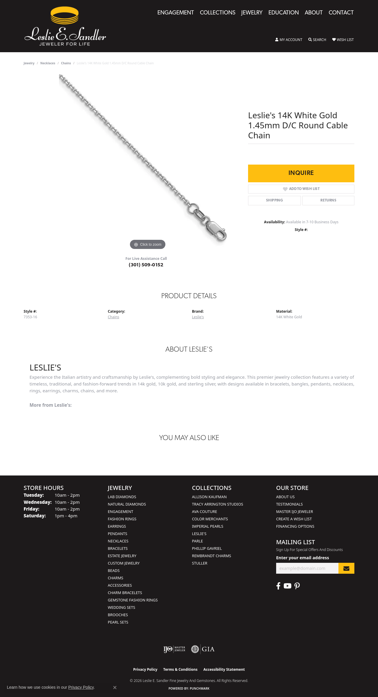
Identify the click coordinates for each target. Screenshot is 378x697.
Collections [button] (217, 13)
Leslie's (198, 316)
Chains (66, 63)
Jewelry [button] (252, 13)
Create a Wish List (294, 518)
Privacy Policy (145, 669)
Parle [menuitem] (197, 541)
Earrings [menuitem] (117, 526)
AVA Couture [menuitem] (204, 511)
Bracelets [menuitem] (118, 548)
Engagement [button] (175, 13)
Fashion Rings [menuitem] (122, 518)
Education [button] (283, 13)
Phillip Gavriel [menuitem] (207, 548)
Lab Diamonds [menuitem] (122, 496)
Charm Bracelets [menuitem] (125, 592)
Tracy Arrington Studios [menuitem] (217, 504)
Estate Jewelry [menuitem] (122, 555)
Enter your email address (302, 557)
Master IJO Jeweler (294, 511)
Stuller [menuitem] (199, 563)
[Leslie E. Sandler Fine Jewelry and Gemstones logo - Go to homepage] (68, 26)
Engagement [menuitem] (120, 511)
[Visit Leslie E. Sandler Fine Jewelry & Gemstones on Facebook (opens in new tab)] (278, 586)
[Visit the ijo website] (174, 649)
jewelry (29, 63)
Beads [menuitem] (114, 570)
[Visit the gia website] (203, 649)
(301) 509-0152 (146, 265)
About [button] (314, 13)
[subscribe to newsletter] (346, 568)
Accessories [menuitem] (120, 585)
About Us (285, 496)
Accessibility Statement (224, 669)
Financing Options (295, 526)
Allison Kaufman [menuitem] (209, 496)
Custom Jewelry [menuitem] (124, 563)
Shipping (274, 200)
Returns (328, 200)
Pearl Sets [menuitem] (118, 622)
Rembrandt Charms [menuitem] (211, 555)
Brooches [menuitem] (118, 614)
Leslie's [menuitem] (199, 533)
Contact (341, 13)
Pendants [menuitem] (117, 533)
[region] (147, 162)
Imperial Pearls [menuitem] (207, 526)
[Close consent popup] (115, 687)
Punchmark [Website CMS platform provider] (200, 688)
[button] (288, 39)
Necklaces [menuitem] (118, 541)
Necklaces (48, 63)
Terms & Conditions (180, 669)
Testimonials (289, 504)
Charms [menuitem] (115, 577)
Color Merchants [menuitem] (210, 518)
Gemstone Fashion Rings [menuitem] (133, 600)
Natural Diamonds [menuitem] (127, 504)
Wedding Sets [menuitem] (121, 607)
